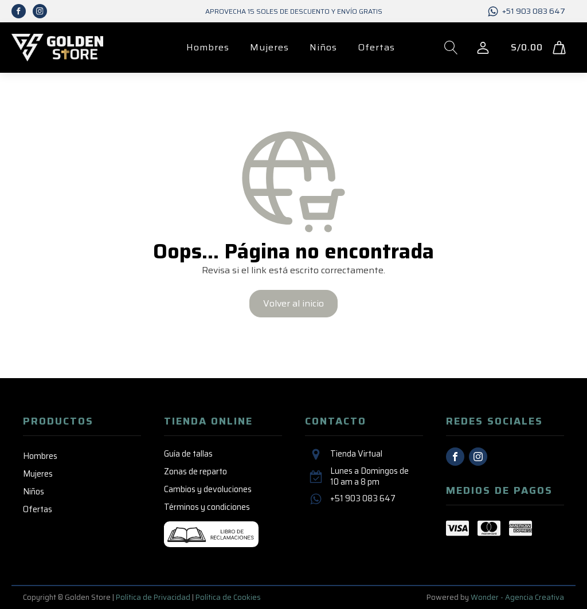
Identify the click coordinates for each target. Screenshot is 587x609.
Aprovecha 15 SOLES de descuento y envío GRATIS (293, 11)
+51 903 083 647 (533, 11)
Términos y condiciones (207, 507)
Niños (323, 47)
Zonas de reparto (195, 471)
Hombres (207, 47)
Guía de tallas (188, 453)
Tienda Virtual (356, 454)
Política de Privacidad (153, 597)
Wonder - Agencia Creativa (517, 597)
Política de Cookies (228, 597)
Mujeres (269, 47)
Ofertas (376, 47)
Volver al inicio (293, 303)
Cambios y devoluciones (208, 489)
